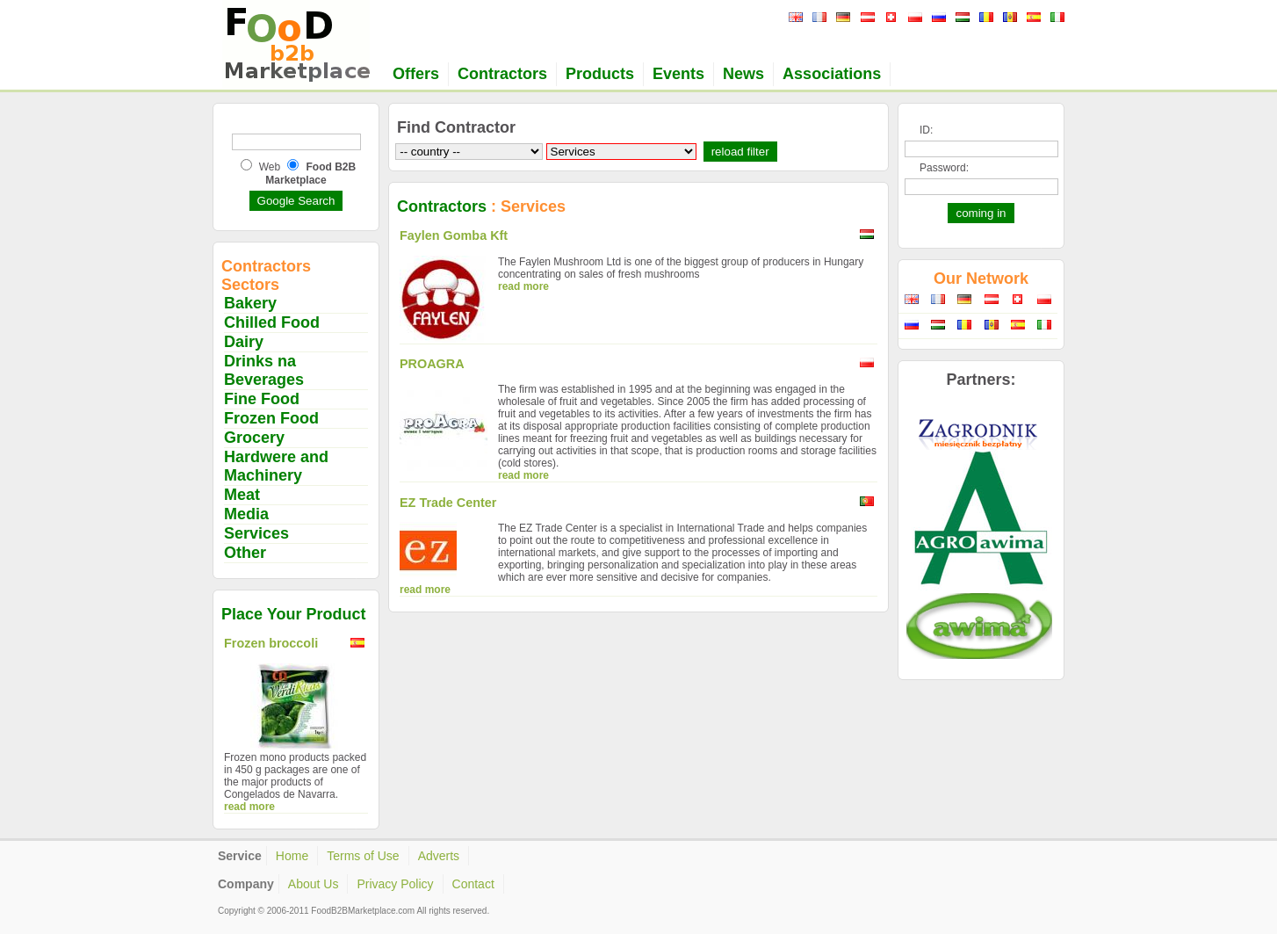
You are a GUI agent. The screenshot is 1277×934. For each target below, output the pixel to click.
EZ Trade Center (448, 503)
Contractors (502, 74)
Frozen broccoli (271, 643)
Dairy (243, 342)
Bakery (250, 303)
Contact (473, 884)
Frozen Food (271, 418)
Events (678, 74)
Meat (242, 494)
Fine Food (261, 399)
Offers (416, 74)
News (743, 74)
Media (246, 514)
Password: (944, 168)
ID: (926, 130)
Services (256, 533)
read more (249, 806)
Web (269, 167)
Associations (832, 74)
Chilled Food (272, 322)
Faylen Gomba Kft (454, 235)
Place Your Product (293, 614)
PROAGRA (432, 364)
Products (600, 74)
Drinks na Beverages (264, 370)
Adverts (438, 856)
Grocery (254, 437)
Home (292, 856)
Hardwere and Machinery (276, 466)
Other (245, 552)
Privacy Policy (395, 884)
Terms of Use (363, 856)
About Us (313, 884)
